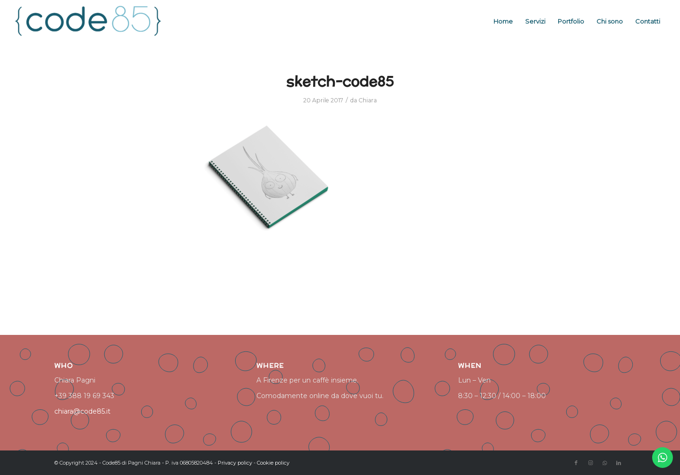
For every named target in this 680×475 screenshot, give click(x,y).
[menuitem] (503, 21)
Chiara (367, 100)
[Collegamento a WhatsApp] (604, 463)
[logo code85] (89, 21)
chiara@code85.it (82, 411)
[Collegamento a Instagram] (590, 463)
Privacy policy (235, 462)
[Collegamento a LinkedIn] (619, 463)
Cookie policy (273, 462)
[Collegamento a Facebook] (576, 463)
